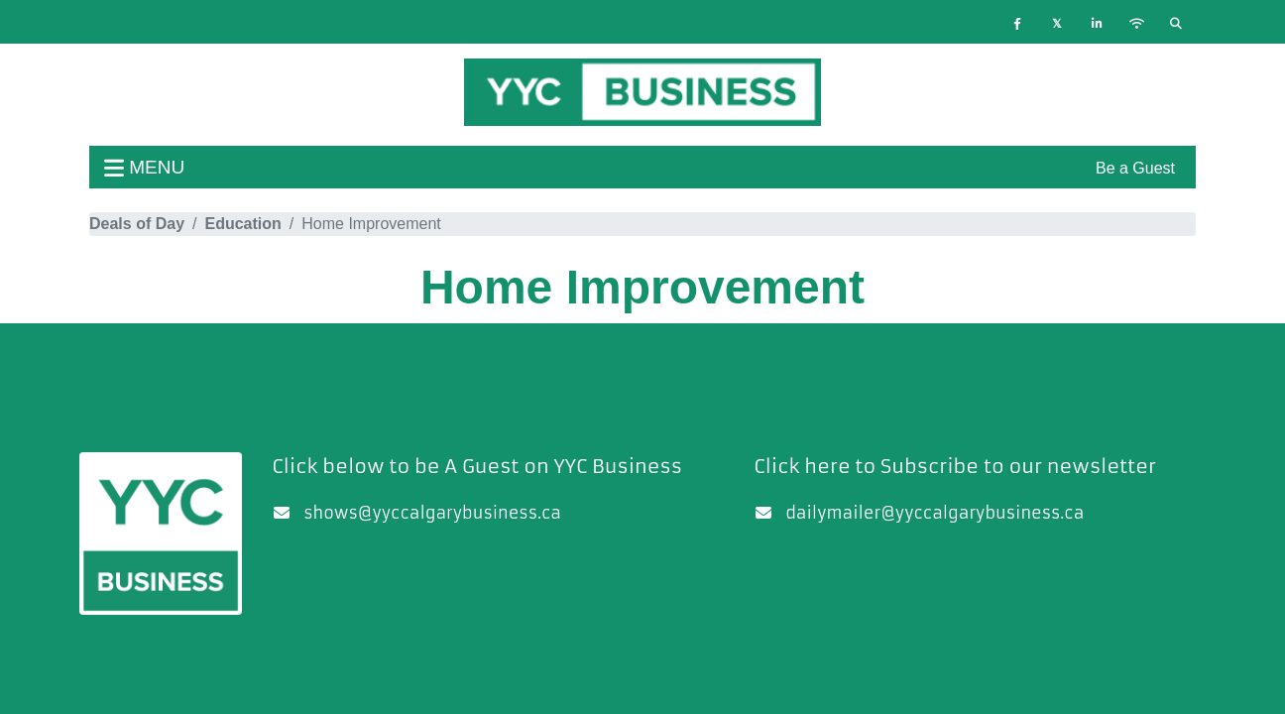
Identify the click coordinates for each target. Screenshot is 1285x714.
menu (144, 167)
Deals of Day (136, 223)
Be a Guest (1135, 168)
